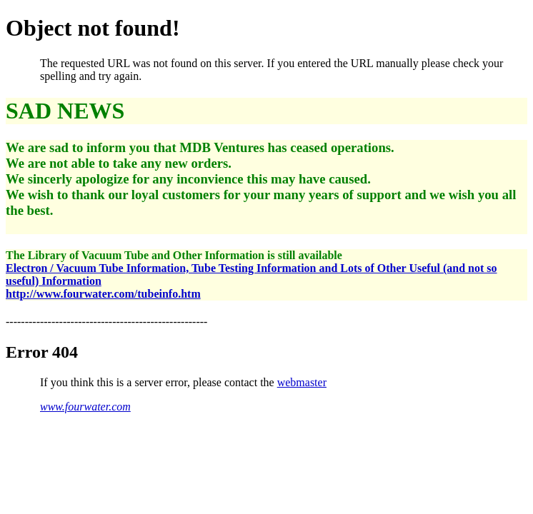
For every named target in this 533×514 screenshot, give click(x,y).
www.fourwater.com (85, 406)
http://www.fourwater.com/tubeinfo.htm (103, 294)
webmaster (302, 382)
